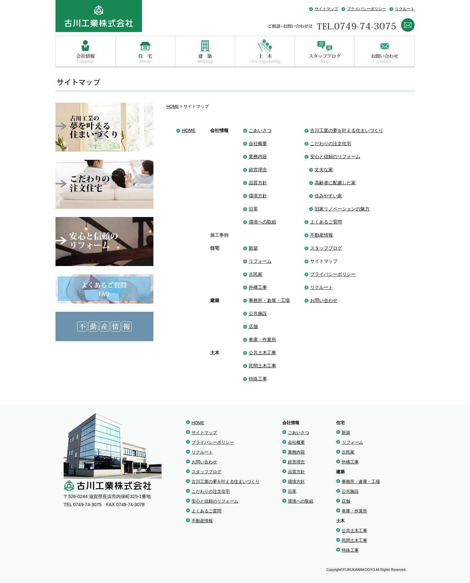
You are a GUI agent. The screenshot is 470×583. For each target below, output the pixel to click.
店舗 (253, 326)
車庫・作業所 (262, 339)
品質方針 (258, 182)
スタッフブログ (326, 248)
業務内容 (258, 156)
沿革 (253, 208)
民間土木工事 (262, 365)
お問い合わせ (323, 300)
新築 (253, 248)
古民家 (255, 274)
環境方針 (258, 195)
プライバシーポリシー (366, 9)
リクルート (405, 9)
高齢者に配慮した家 (335, 182)
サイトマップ (326, 9)
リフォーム (260, 261)
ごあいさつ (260, 130)
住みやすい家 (328, 195)
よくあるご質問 (326, 222)
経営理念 (258, 169)
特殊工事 (258, 378)
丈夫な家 (324, 169)
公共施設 (258, 313)
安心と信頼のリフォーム (335, 156)
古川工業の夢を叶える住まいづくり (346, 130)
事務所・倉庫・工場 (269, 300)
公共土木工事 (262, 352)
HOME (172, 106)
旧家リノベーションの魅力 (342, 208)
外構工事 (258, 287)
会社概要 (258, 143)
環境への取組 (262, 222)
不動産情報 (321, 235)
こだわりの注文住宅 (330, 143)
